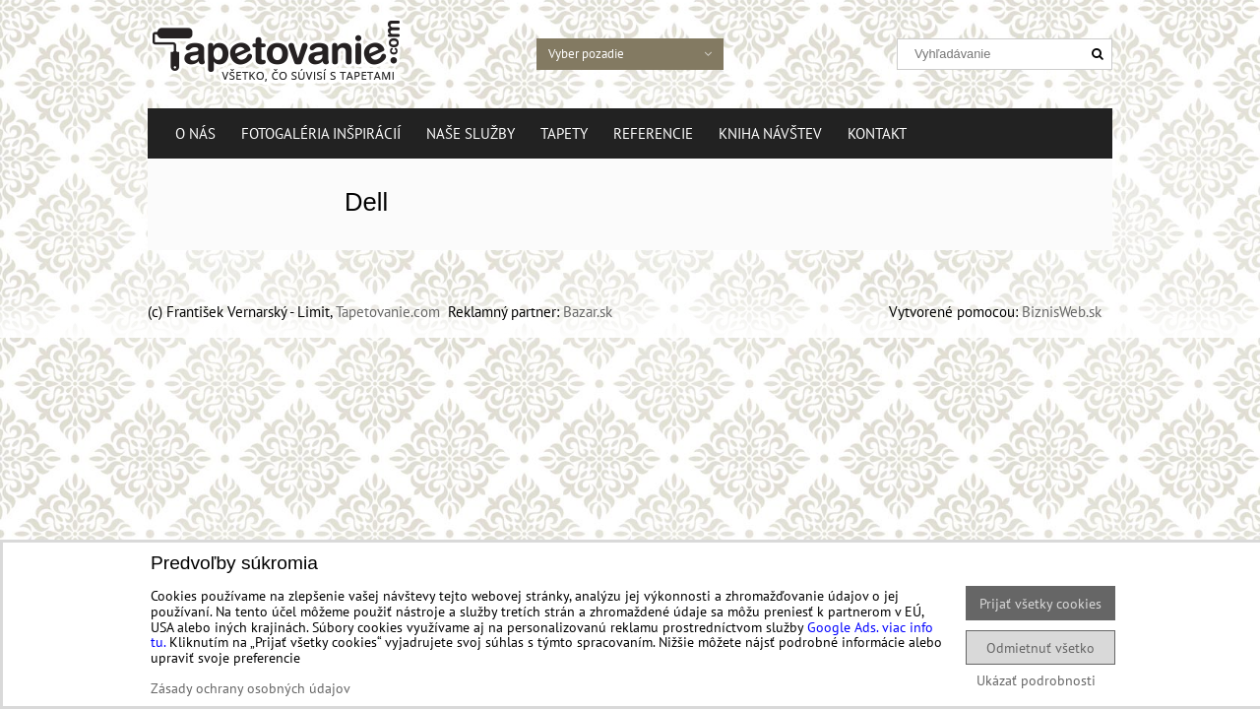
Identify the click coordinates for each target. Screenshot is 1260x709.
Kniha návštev (770, 133)
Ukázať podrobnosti (1036, 680)
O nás (195, 133)
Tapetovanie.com (388, 311)
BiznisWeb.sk (1062, 311)
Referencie (653, 133)
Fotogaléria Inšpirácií (321, 133)
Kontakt (877, 133)
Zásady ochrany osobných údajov (250, 687)
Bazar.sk (587, 311)
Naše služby (470, 133)
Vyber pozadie (636, 53)
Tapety (564, 133)
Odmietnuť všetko (1040, 647)
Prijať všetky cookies (1040, 603)
